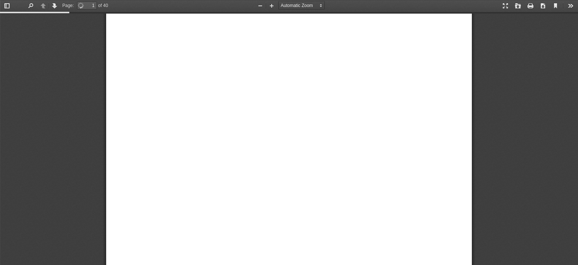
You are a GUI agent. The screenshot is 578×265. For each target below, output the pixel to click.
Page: (68, 5)
